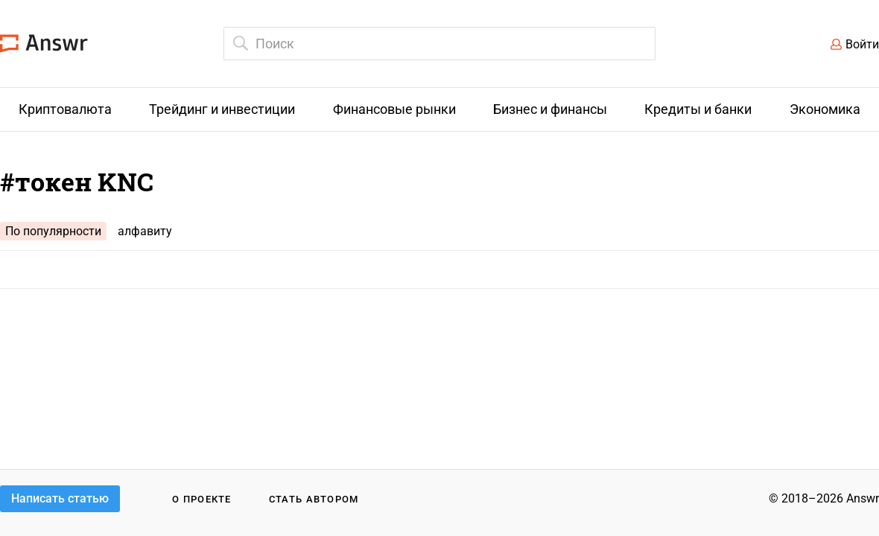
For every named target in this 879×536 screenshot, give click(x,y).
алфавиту (145, 231)
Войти (862, 44)
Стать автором (314, 499)
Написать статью (60, 498)
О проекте (202, 499)
